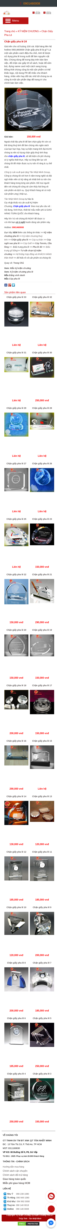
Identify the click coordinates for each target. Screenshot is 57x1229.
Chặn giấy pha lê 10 (16, 907)
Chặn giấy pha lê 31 (16, 352)
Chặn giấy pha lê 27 (16, 463)
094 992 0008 (23, 1201)
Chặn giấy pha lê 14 (16, 796)
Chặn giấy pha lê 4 (16, 1074)
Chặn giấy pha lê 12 (16, 852)
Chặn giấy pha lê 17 (42, 685)
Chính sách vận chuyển (15, 1171)
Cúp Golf (27, 243)
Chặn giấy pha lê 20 (16, 630)
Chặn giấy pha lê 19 (42, 630)
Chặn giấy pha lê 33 (16, 297)
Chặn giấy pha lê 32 (42, 297)
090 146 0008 (22, 1208)
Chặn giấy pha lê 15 (42, 741)
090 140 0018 (22, 1204)
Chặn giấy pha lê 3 (42, 1074)
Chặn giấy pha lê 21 (42, 574)
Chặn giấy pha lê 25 (16, 519)
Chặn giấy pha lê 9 (42, 907)
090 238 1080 (22, 1193)
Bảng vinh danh (17, 275)
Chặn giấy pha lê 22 (16, 574)
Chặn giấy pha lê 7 (42, 963)
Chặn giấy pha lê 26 (42, 463)
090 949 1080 (22, 1197)
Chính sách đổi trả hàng (15, 1175)
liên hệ (12, 218)
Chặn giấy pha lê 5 (42, 1018)
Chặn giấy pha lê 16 (16, 741)
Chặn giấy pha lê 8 (16, 963)
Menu (15, 20)
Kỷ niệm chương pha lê (21, 272)
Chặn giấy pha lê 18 (16, 685)
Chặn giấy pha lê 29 (16, 408)
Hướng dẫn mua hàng (13, 1167)
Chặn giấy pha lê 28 (42, 408)
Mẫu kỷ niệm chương (20, 268)
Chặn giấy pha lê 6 (16, 1018)
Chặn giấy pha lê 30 (42, 352)
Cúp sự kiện (37, 239)
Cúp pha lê (14, 279)
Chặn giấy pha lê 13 (42, 796)
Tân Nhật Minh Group (39, 172)
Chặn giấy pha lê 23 (42, 519)
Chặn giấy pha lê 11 (42, 852)
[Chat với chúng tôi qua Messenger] (50, 1222)
